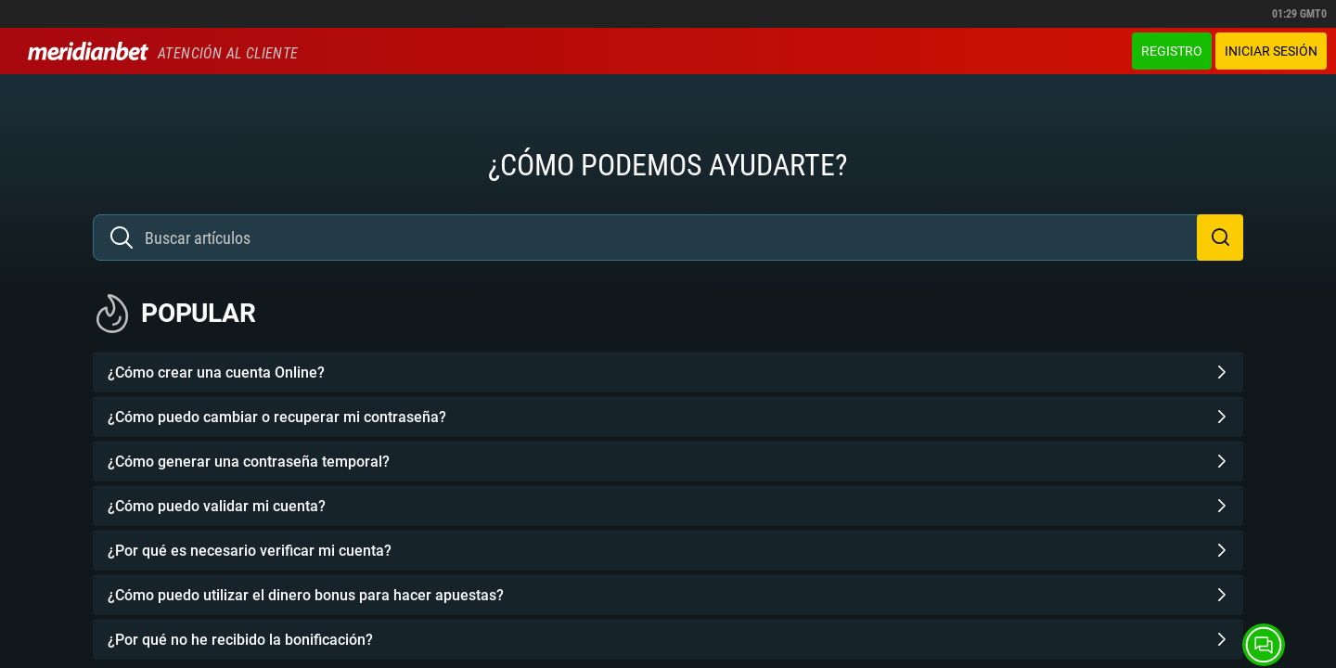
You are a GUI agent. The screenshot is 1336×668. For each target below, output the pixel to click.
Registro (1171, 51)
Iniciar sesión (1271, 51)
